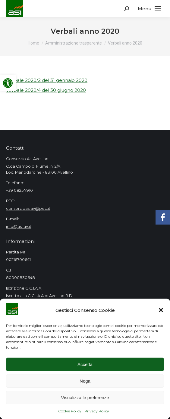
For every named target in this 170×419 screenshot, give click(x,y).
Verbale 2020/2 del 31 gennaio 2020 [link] (46, 80)
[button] (161, 310)
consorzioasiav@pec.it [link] (28, 208)
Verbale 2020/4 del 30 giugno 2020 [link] (46, 90)
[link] (8, 83)
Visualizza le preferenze (85, 397)
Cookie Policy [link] (69, 411)
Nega (85, 380)
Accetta (85, 364)
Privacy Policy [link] (96, 411)
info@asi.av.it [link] (18, 226)
